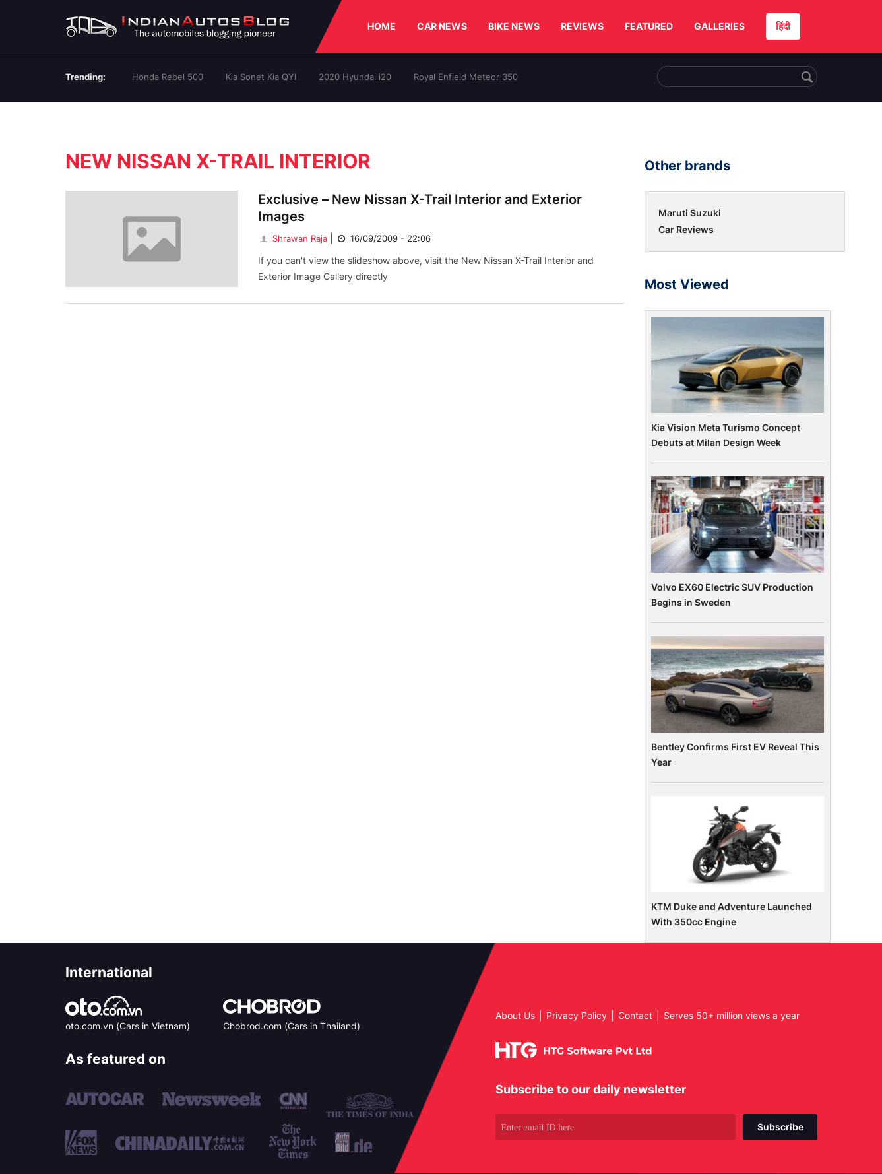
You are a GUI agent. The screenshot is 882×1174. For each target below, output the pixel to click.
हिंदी (783, 26)
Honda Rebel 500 (167, 76)
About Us (515, 1015)
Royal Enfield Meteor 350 (466, 76)
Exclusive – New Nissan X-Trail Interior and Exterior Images (420, 207)
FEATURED (649, 26)
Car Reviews (686, 229)
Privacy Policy (576, 1015)
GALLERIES (719, 26)
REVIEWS (582, 26)
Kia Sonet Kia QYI (261, 76)
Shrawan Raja (292, 238)
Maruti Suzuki (689, 212)
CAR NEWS (442, 26)
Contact (635, 1015)
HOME (381, 26)
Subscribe (780, 1126)
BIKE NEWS (514, 26)
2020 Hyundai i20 (355, 76)
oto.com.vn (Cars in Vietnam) (127, 1025)
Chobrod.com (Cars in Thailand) (291, 1025)
